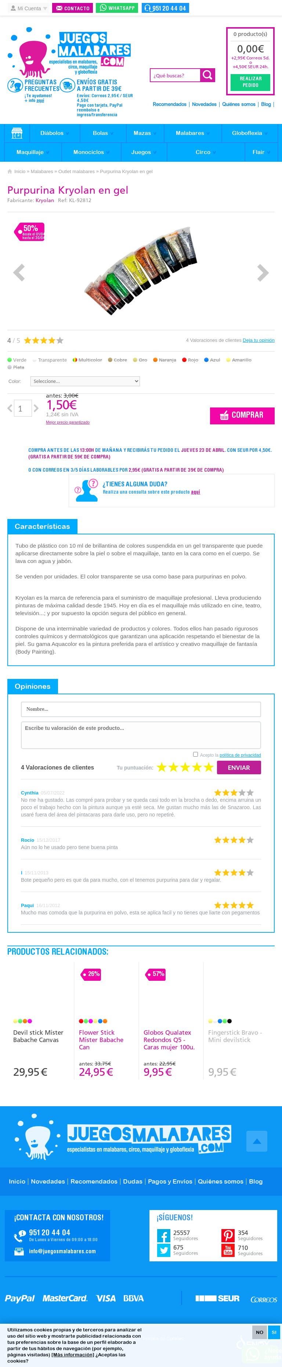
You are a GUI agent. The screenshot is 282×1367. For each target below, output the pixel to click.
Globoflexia (247, 133)
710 (250, 1250)
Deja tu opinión (259, 340)
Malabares (190, 133)
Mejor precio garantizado (68, 422)
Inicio (19, 171)
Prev (19, 273)
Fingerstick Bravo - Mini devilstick (235, 1036)
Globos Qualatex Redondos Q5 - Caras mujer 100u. (169, 1040)
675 (185, 1249)
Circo (203, 152)
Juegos (141, 152)
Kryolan (45, 200)
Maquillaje (30, 152)
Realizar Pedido (250, 82)
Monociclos (88, 152)
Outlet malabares (76, 171)
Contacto (77, 9)
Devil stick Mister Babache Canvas (38, 1036)
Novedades (204, 104)
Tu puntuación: (135, 767)
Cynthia (30, 793)
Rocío (27, 840)
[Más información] (72, 1354)
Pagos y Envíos (170, 1181)
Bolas (100, 133)
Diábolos (52, 133)
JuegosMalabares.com (69, 52)
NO (259, 1332)
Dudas (132, 1181)
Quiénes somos (239, 104)
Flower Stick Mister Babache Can (101, 1040)
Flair (259, 152)
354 (250, 1235)
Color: (14, 381)
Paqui (27, 905)
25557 (185, 1235)
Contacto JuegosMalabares (57, 1235)
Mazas (142, 133)
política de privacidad (240, 755)
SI (274, 1332)
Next (263, 273)
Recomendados (170, 104)
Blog (266, 104)
